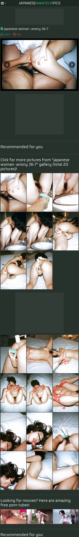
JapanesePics (39, 3)
